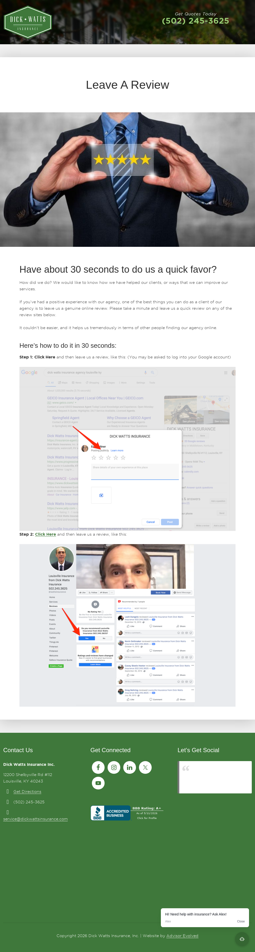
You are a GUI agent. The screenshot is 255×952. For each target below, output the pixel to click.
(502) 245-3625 (195, 20)
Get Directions (27, 791)
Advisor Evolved (182, 936)
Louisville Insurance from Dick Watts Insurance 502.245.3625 (215, 777)
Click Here (45, 534)
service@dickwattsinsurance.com (35, 819)
